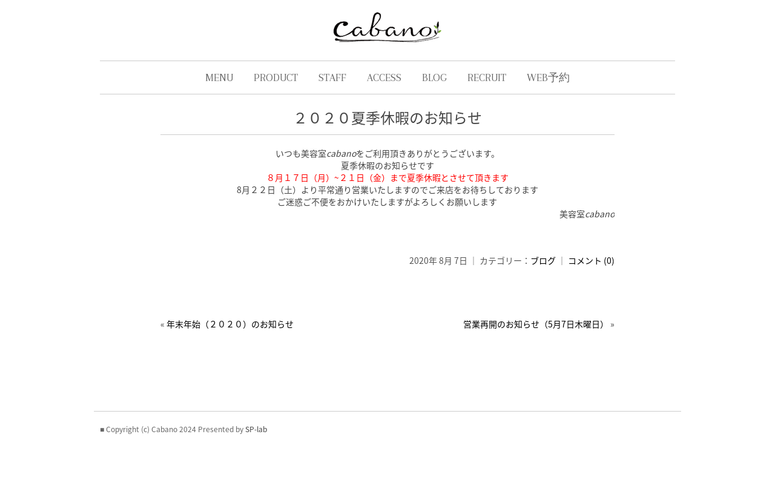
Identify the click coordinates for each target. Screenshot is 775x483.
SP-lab (256, 429)
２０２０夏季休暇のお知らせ (387, 117)
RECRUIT (486, 77)
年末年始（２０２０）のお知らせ (230, 324)
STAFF (332, 77)
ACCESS (384, 77)
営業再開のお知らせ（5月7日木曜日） (535, 324)
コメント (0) (591, 260)
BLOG (434, 77)
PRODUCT (276, 77)
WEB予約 (548, 77)
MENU (219, 77)
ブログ (543, 260)
